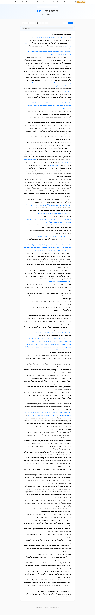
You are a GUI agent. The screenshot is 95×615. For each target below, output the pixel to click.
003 (56, 7)
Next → (70, 23)
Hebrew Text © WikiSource (54, 607)
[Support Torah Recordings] (81, 2)
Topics (66, 1)
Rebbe (34, 1)
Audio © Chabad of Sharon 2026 (42, 607)
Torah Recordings (20, 2)
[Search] (76, 2)
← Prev (65, 23)
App (38, 23)
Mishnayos (59, 1)
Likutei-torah (41, 7)
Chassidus (46, 1)
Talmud (39, 1)
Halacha (53, 1)
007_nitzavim (51, 7)
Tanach (28, 1)
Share (32, 23)
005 (46, 7)
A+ (46, 23)
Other (71, 1)
